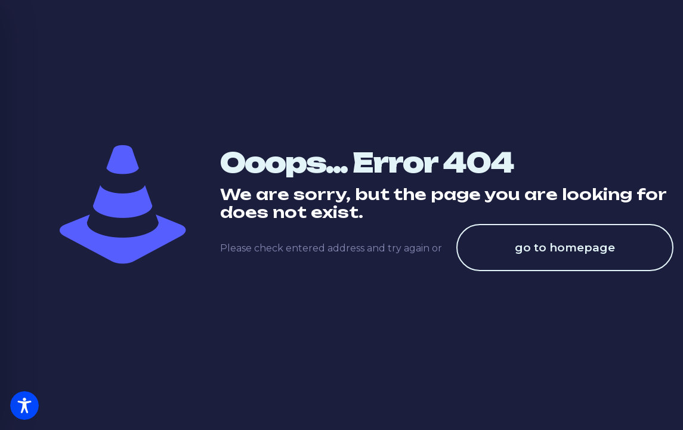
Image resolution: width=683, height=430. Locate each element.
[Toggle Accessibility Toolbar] (24, 405)
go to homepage (565, 247)
